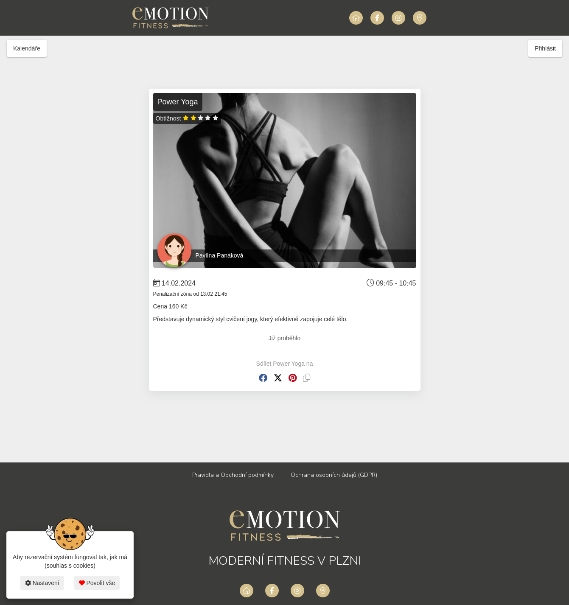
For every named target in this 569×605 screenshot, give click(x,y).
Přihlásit (545, 48)
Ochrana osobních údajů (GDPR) (334, 475)
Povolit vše (97, 583)
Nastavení (42, 583)
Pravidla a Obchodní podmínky (233, 475)
